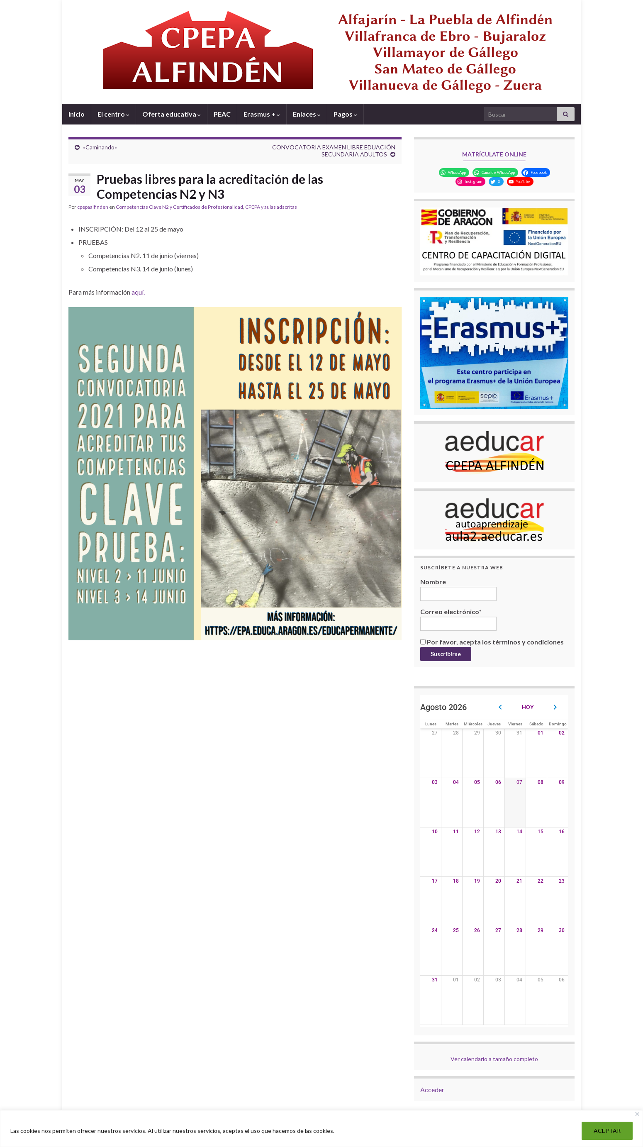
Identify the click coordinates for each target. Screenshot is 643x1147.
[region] (321, 1128)
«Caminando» (100, 147)
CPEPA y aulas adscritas (271, 207)
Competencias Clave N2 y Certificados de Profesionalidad (179, 207)
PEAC (222, 114)
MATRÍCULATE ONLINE (494, 154)
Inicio (76, 114)
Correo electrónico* (458, 619)
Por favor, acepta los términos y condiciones (492, 642)
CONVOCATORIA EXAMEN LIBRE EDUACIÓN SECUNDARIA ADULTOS (333, 151)
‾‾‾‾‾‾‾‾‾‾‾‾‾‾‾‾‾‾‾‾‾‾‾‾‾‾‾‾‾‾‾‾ (494, 163)
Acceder (432, 1089)
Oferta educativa (171, 114)
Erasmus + (262, 114)
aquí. (138, 292)
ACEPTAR (607, 1130)
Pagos (345, 114)
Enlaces (307, 114)
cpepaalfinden (92, 207)
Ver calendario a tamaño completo (494, 1058)
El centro (113, 114)
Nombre (458, 589)
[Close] (637, 1114)
